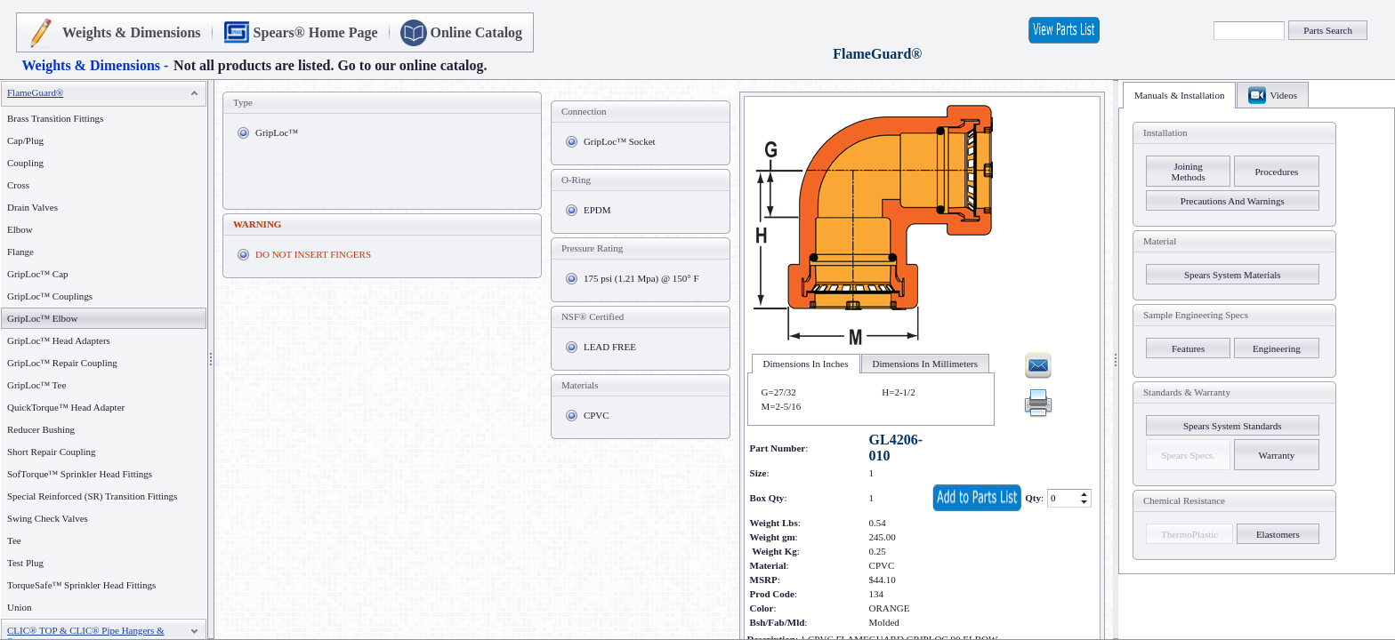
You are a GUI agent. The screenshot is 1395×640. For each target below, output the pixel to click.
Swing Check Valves (47, 518)
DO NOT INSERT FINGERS (313, 254)
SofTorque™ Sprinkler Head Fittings (79, 473)
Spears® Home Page (316, 32)
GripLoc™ (276, 132)
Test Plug (25, 562)
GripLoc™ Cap (38, 273)
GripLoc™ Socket (620, 141)
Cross (18, 185)
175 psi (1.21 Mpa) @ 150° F (641, 278)
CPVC (596, 415)
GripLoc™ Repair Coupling (62, 362)
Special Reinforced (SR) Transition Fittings (92, 496)
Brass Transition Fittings (55, 118)
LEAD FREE (610, 346)
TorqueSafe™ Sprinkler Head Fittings (81, 585)
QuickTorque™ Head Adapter (66, 407)
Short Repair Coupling (51, 451)
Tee (14, 540)
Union (19, 607)
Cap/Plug (25, 140)
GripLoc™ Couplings (50, 296)
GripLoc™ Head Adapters (58, 340)
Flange (20, 251)
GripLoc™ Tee (36, 385)
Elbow (20, 229)
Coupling (25, 162)
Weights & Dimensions (131, 32)
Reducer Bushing (41, 429)
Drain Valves (32, 207)
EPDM (597, 209)
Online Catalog (477, 32)
